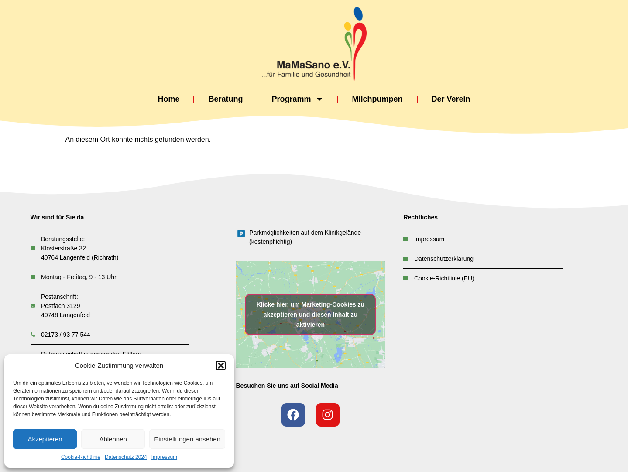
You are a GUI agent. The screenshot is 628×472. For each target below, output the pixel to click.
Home (168, 99)
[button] (220, 365)
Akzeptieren (44, 439)
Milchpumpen (377, 99)
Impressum (164, 457)
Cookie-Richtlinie (80, 457)
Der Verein (451, 99)
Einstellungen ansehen (187, 439)
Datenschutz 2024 (126, 457)
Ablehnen (113, 439)
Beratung (225, 99)
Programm (297, 99)
